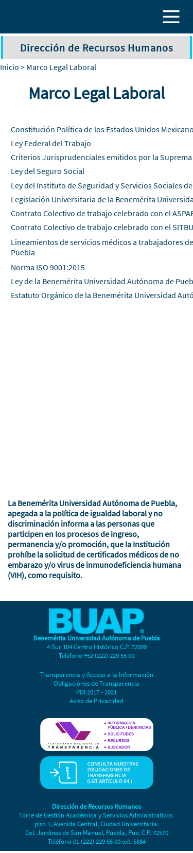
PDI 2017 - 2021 (96, 692)
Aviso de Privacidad (96, 701)
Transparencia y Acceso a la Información (96, 674)
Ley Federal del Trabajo (51, 143)
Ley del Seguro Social (47, 171)
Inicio (9, 67)
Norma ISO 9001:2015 (48, 267)
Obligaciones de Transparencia (96, 683)
